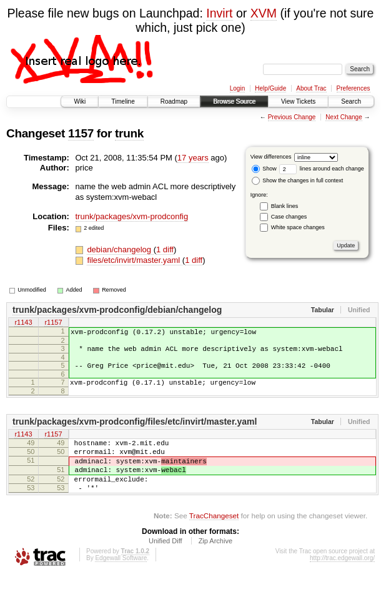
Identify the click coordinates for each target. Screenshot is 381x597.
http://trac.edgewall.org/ (342, 580)
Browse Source (234, 101)
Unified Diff (165, 563)
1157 (81, 133)
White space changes (298, 227)
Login (237, 88)
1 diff (165, 249)
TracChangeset (214, 538)
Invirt (219, 13)
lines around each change (321, 168)
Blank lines (285, 206)
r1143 (23, 323)
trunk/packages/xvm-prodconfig (132, 216)
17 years (193, 157)
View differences (271, 157)
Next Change (343, 117)
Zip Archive (215, 563)
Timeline (122, 101)
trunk (129, 133)
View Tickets (298, 101)
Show (264, 168)
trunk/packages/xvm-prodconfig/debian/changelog (117, 310)
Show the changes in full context (298, 180)
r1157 (53, 323)
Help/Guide (270, 88)
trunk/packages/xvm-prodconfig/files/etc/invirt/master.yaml (134, 431)
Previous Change (292, 117)
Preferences (353, 88)
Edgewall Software (121, 580)
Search (351, 101)
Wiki (80, 101)
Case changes (289, 217)
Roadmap (174, 101)
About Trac (311, 88)
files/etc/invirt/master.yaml (134, 260)
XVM (263, 13)
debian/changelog (120, 249)
